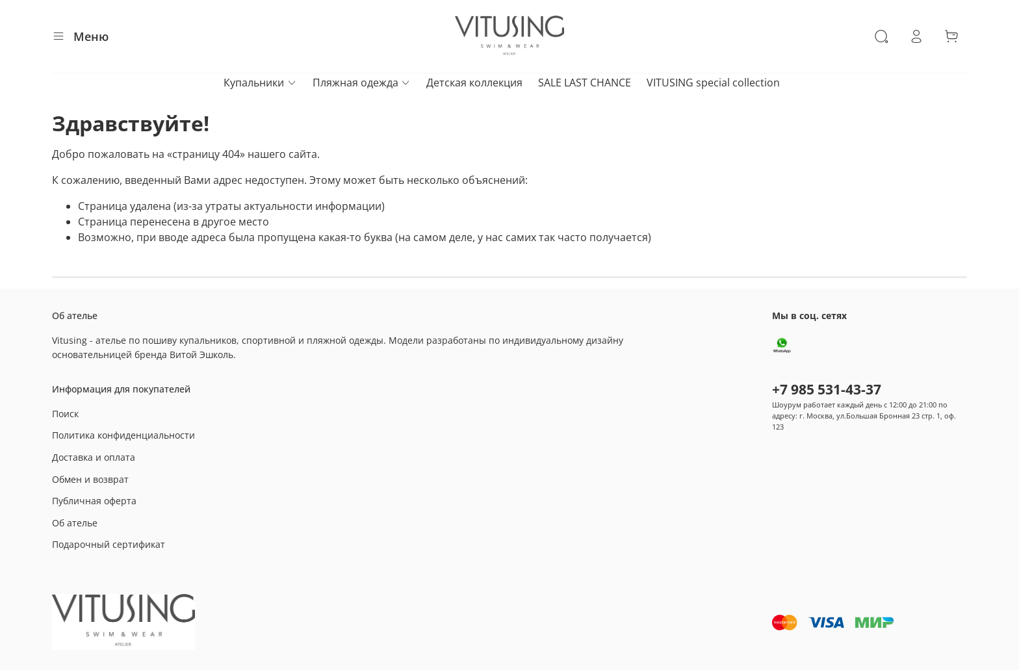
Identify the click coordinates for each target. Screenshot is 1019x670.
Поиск (65, 413)
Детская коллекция (474, 82)
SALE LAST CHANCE (584, 82)
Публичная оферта (94, 501)
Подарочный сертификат (108, 544)
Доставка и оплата (93, 457)
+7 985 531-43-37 (826, 389)
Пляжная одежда (362, 82)
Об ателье (74, 523)
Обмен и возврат (90, 479)
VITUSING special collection (713, 82)
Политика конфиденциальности (123, 435)
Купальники (260, 82)
